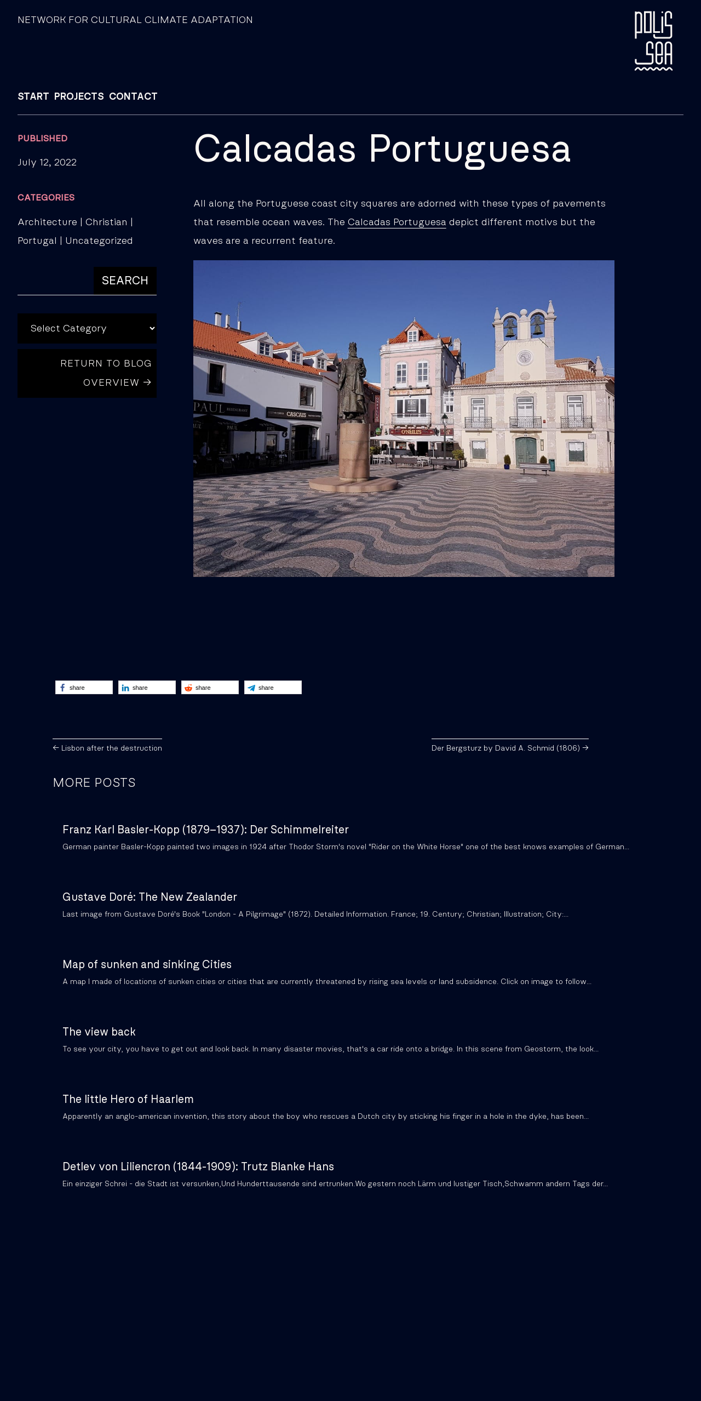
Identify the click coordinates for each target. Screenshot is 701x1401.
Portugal (37, 241)
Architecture (47, 222)
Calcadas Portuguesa (397, 222)
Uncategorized (99, 241)
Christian (106, 222)
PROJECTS (79, 97)
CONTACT (133, 97)
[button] (84, 687)
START (33, 97)
